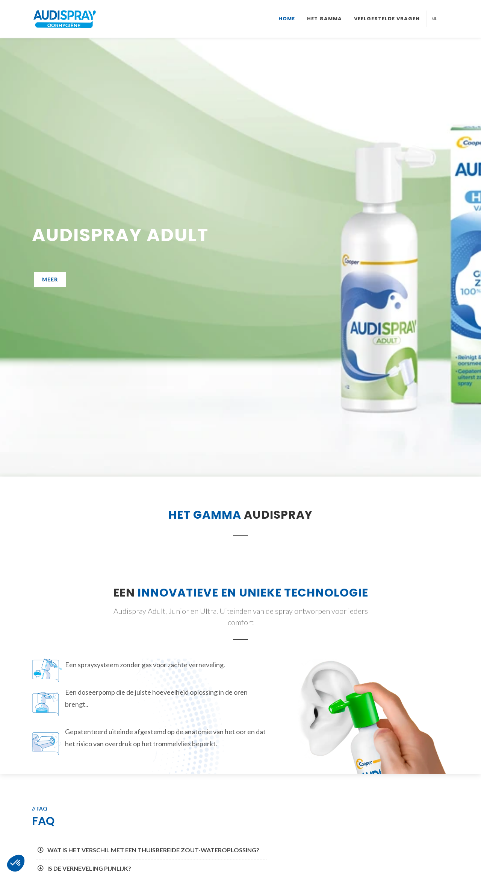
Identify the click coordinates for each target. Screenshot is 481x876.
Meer (50, 279)
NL (434, 18)
